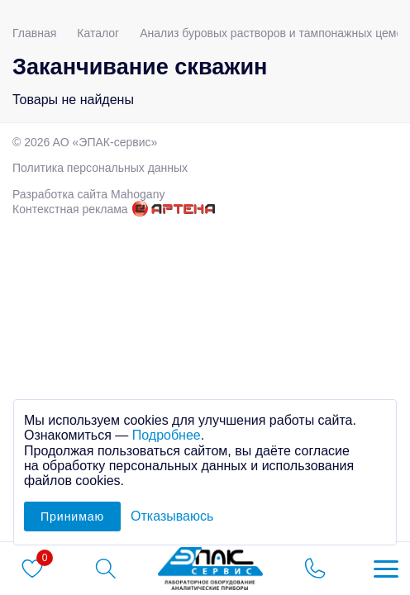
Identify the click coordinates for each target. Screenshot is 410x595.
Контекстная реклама (70, 209)
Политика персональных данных (100, 167)
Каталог (98, 33)
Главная (34, 33)
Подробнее (166, 435)
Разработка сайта (88, 194)
